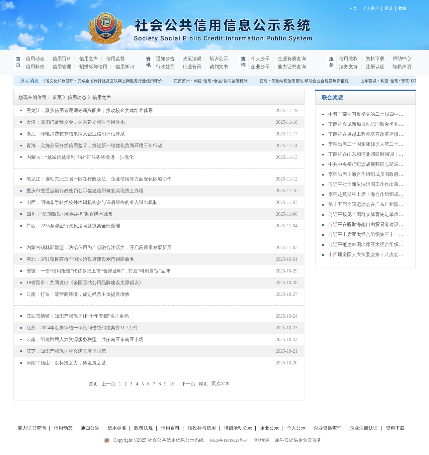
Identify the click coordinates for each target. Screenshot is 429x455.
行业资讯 (191, 66)
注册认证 (374, 66)
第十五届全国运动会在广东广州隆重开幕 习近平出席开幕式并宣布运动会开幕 (366, 204)
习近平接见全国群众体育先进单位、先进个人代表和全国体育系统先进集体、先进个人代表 (366, 214)
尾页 (203, 383)
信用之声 (88, 58)
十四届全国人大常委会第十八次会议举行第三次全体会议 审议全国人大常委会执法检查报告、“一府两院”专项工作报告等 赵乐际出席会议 (366, 254)
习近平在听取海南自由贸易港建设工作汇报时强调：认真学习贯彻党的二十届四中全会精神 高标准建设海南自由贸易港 (366, 224)
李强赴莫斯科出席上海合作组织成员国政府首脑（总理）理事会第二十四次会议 (366, 194)
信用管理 (61, 66)
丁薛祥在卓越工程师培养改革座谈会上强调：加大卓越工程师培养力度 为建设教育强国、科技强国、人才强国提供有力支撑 (366, 134)
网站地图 (261, 440)
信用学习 (124, 66)
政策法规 (191, 58)
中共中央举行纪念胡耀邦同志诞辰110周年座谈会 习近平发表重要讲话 (366, 164)
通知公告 (165, 58)
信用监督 (115, 58)
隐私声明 (401, 66)
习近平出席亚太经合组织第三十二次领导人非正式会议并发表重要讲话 (366, 234)
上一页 (108, 383)
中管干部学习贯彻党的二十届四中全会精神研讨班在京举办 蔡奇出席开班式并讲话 (366, 114)
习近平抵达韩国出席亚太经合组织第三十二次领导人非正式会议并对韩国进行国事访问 (366, 244)
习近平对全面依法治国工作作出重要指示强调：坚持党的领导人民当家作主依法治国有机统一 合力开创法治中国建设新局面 (366, 184)
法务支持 (348, 66)
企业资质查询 (291, 58)
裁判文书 (218, 66)
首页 (93, 383)
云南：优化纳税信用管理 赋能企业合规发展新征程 (305, 81)
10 (172, 383)
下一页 (188, 383)
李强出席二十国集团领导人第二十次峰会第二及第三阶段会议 (366, 144)
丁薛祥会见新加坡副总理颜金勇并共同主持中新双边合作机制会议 (366, 124)
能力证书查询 (291, 66)
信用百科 (61, 58)
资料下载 (374, 58)
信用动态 (35, 58)
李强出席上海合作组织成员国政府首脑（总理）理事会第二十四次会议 (366, 174)
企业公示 (260, 66)
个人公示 (260, 58)
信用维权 (348, 58)
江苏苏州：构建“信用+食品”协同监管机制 (212, 81)
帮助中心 (401, 58)
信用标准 (35, 66)
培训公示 (218, 58)
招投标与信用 (92, 66)
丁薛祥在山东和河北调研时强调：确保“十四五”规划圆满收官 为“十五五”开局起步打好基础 (366, 154)
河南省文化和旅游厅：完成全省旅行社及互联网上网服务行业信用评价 (101, 81)
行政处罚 (165, 66)
